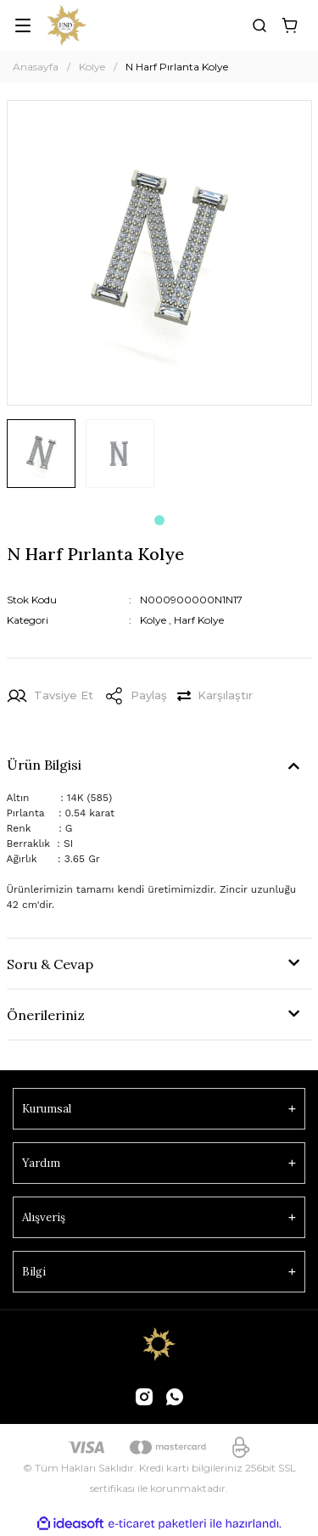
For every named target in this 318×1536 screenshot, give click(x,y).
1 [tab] (159, 520)
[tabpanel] (41, 460)
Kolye (153, 620)
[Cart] (290, 25)
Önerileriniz (46, 1014)
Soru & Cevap (50, 964)
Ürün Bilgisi (44, 764)
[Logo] (66, 25)
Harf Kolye (199, 620)
